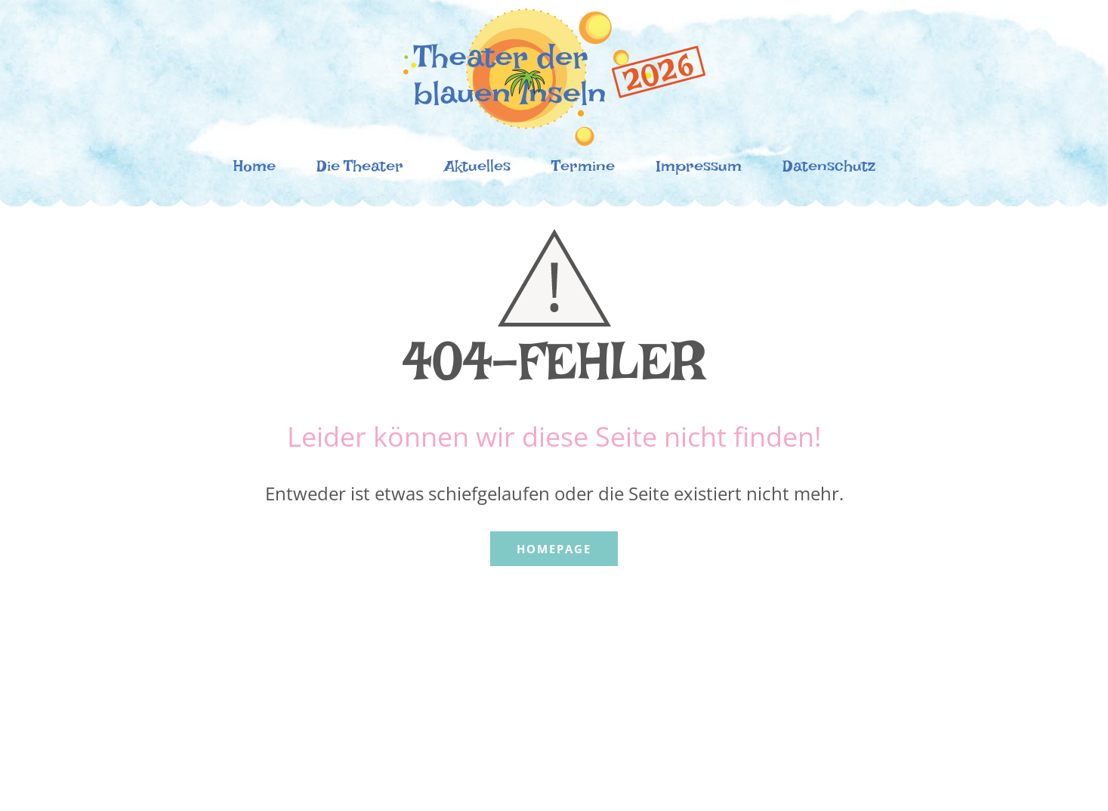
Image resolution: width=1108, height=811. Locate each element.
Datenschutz (828, 170)
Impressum (699, 170)
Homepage (554, 548)
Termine (583, 170)
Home (254, 170)
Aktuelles (477, 170)
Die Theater (359, 170)
